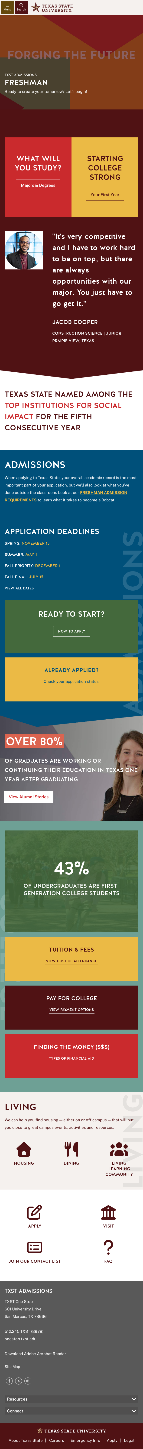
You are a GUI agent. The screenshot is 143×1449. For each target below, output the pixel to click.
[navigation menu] (7, 7)
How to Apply (71, 631)
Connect (15, 1410)
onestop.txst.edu (20, 1339)
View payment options (71, 1009)
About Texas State (26, 1440)
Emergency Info (85, 1440)
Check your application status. (72, 681)
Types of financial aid (71, 1058)
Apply (112, 1440)
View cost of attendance (71, 961)
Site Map (12, 1366)
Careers (56, 1440)
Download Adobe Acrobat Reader (35, 1353)
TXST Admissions (21, 75)
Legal (129, 1440)
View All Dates (19, 588)
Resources (17, 1399)
